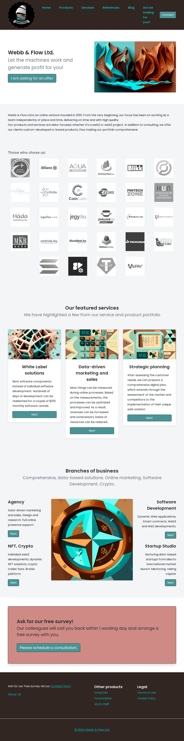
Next (34, 414)
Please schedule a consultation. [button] (48, 647)
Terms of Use (146, 693)
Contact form (60, 686)
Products (66, 8)
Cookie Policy (146, 698)
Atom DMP (101, 704)
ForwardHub (103, 698)
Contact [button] (168, 15)
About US (14, 694)
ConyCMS (101, 693)
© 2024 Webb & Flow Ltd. (92, 730)
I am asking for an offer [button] (32, 78)
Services (87, 8)
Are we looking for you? (148, 15)
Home (46, 8)
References (111, 8)
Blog (131, 8)
